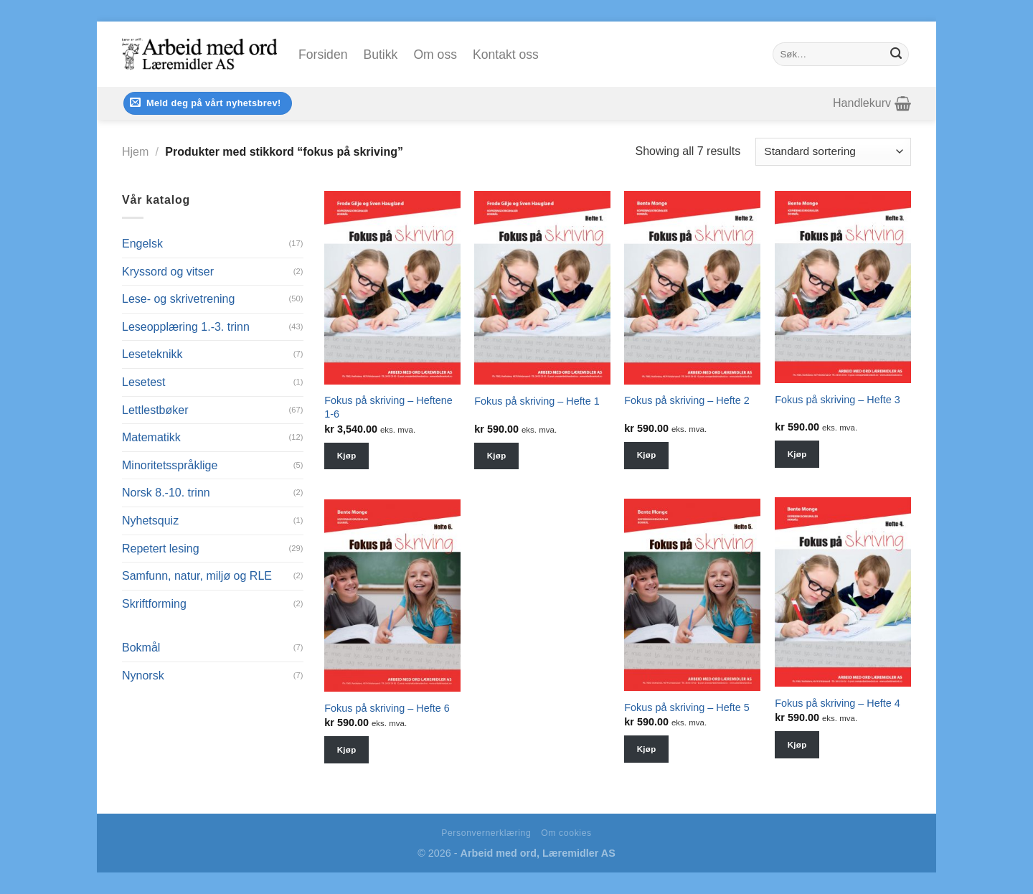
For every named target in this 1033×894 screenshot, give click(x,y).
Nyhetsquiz (150, 520)
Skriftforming (154, 604)
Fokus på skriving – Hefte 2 (686, 400)
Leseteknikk (152, 354)
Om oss (435, 54)
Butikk (380, 54)
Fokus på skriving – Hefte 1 (536, 401)
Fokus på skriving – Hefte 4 (837, 703)
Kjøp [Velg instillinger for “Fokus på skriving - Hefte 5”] (646, 749)
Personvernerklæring (486, 833)
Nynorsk (143, 675)
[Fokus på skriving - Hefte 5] (692, 595)
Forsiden (322, 54)
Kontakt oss (506, 54)
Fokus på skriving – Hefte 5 (686, 707)
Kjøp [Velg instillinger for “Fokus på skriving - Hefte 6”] (347, 749)
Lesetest (143, 382)
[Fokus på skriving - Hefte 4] (843, 592)
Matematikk (151, 437)
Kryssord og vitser (168, 271)
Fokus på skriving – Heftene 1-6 (388, 407)
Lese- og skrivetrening (178, 299)
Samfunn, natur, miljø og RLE (197, 576)
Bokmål (141, 647)
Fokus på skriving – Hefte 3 (837, 399)
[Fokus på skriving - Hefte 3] (843, 287)
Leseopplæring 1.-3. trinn (186, 327)
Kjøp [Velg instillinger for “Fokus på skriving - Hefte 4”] (797, 744)
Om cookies (566, 833)
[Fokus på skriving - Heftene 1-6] (392, 288)
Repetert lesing (160, 548)
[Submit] (896, 54)
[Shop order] (833, 152)
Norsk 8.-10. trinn (166, 492)
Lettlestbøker (155, 410)
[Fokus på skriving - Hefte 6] (392, 595)
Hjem (135, 152)
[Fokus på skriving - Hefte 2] (692, 288)
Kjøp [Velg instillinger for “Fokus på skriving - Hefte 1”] (496, 455)
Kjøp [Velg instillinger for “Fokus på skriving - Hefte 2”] (646, 455)
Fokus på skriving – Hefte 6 (386, 708)
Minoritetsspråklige (169, 465)
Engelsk (142, 243)
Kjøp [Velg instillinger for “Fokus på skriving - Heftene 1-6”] (347, 455)
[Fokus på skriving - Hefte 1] (542, 288)
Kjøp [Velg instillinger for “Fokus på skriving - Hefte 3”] (797, 454)
